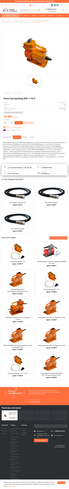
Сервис (4, 433)
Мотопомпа (14, 448)
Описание (17, 137)
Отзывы (24, 137)
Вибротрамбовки (15, 428)
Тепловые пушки (15, 456)
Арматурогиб (14, 437)
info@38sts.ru (35, 5)
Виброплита (14, 445)
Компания (5, 425)
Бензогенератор (15, 470)
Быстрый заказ (29, 122)
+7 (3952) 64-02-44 (50, 9)
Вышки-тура (14, 431)
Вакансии (4, 428)
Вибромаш (62, 102)
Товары (13, 425)
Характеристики (7, 137)
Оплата (31, 137)
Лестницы (13, 439)
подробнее (11, 486)
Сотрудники (5, 431)
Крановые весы (15, 454)
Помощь (24, 425)
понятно (61, 482)
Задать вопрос (34, 401)
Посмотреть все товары (58, 238)
